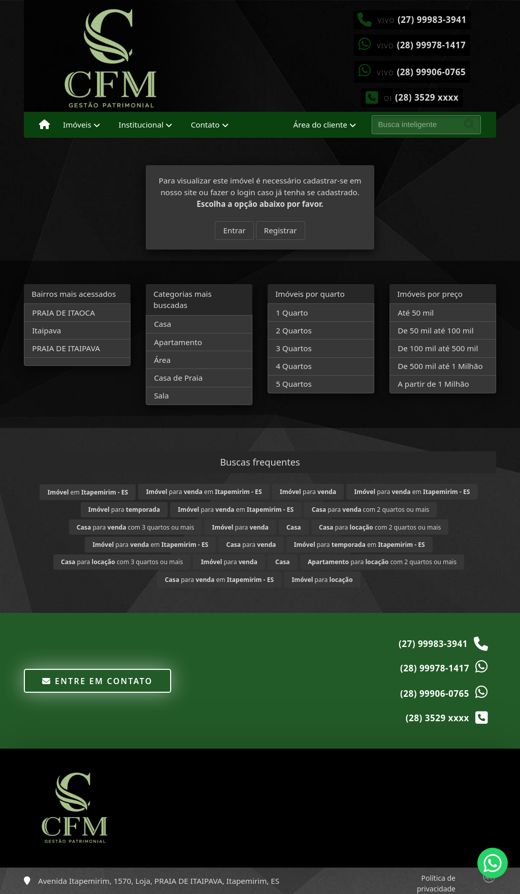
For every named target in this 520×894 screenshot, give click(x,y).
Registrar (280, 230)
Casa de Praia (178, 378)
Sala (161, 395)
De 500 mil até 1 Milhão (440, 366)
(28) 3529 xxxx (427, 97)
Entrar (234, 230)
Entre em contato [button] (97, 681)
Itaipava (46, 330)
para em (204, 491)
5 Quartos (294, 384)
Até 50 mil (416, 312)
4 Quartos (294, 366)
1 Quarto (292, 312)
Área (162, 360)
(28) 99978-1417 (431, 45)
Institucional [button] (141, 124)
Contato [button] (205, 124)
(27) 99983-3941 (432, 19)
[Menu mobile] (44, 125)
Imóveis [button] (77, 124)
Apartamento (178, 342)
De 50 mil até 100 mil (435, 330)
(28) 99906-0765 (431, 72)
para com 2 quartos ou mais (371, 509)
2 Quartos (294, 330)
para (308, 491)
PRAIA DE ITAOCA (63, 312)
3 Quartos (294, 348)
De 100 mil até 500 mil (438, 348)
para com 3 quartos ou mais (135, 527)
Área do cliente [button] (320, 124)
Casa (162, 324)
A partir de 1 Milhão (433, 384)
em (88, 492)
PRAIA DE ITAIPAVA (66, 348)
